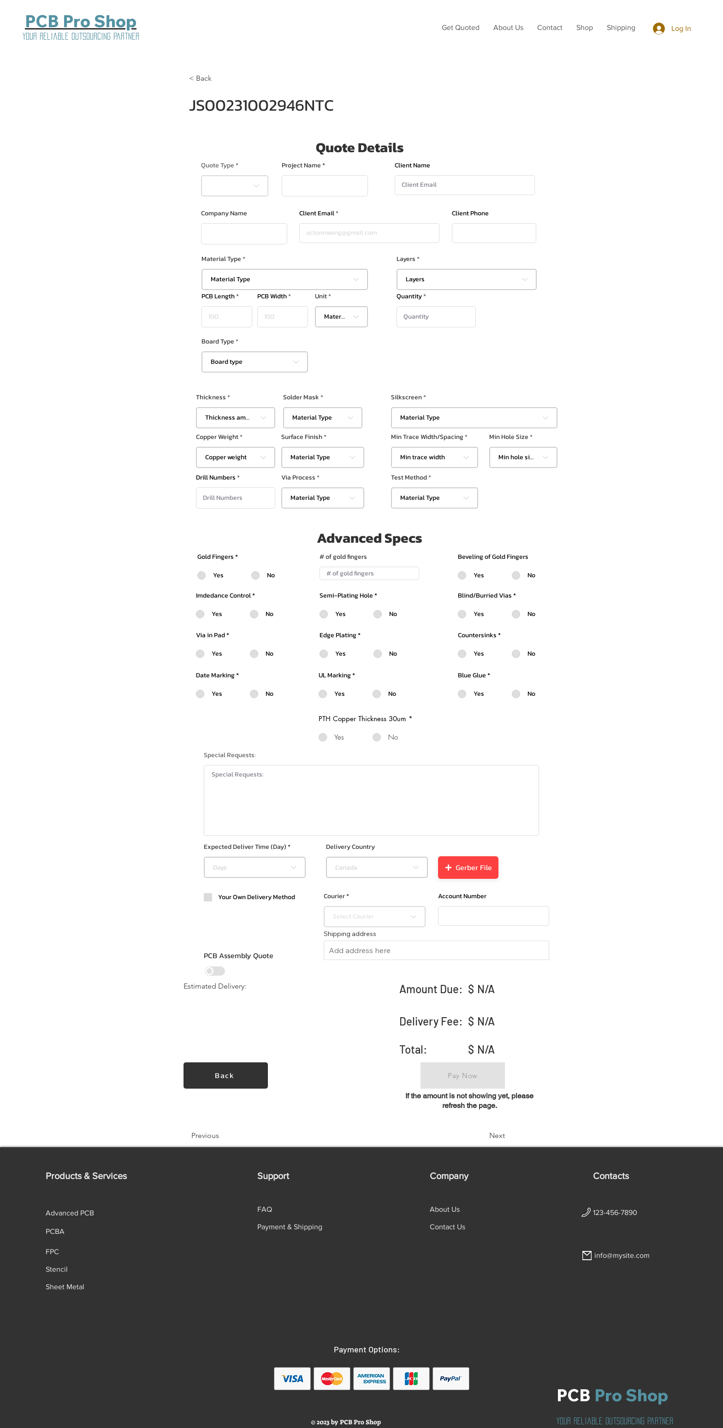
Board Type (217, 341)
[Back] (226, 1075)
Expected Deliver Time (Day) (245, 847)
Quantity (409, 296)
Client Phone (470, 213)
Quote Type (217, 165)
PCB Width (272, 296)
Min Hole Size (508, 437)
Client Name (412, 165)
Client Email (316, 213)
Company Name (224, 213)
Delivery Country (350, 847)
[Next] (482, 1135)
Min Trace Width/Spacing (427, 437)
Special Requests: (230, 755)
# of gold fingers (343, 557)
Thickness (211, 397)
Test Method (409, 477)
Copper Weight (217, 437)
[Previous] (221, 1135)
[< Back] (219, 78)
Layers (406, 259)
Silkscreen (406, 397)
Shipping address (350, 933)
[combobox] (284, 279)
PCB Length (218, 296)
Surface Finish (301, 437)
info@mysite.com (622, 1255)
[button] (460, 27)
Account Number (462, 896)
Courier (334, 896)
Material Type (221, 259)
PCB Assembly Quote (238, 955)
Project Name (301, 165)
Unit (321, 296)
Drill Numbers (216, 477)
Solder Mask (301, 397)
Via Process (298, 477)
